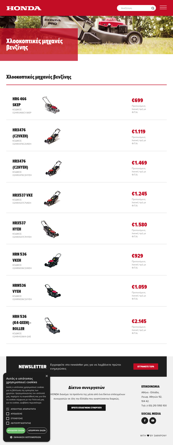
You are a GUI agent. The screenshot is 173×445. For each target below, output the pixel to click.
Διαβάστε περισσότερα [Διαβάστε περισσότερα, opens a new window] (30, 402)
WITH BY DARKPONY (153, 435)
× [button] (46, 376)
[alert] (26, 407)
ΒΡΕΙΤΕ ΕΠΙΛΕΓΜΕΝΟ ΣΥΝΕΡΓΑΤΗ (86, 407)
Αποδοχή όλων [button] (16, 430)
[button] (26, 437)
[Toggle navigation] (163, 8)
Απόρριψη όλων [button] (37, 430)
